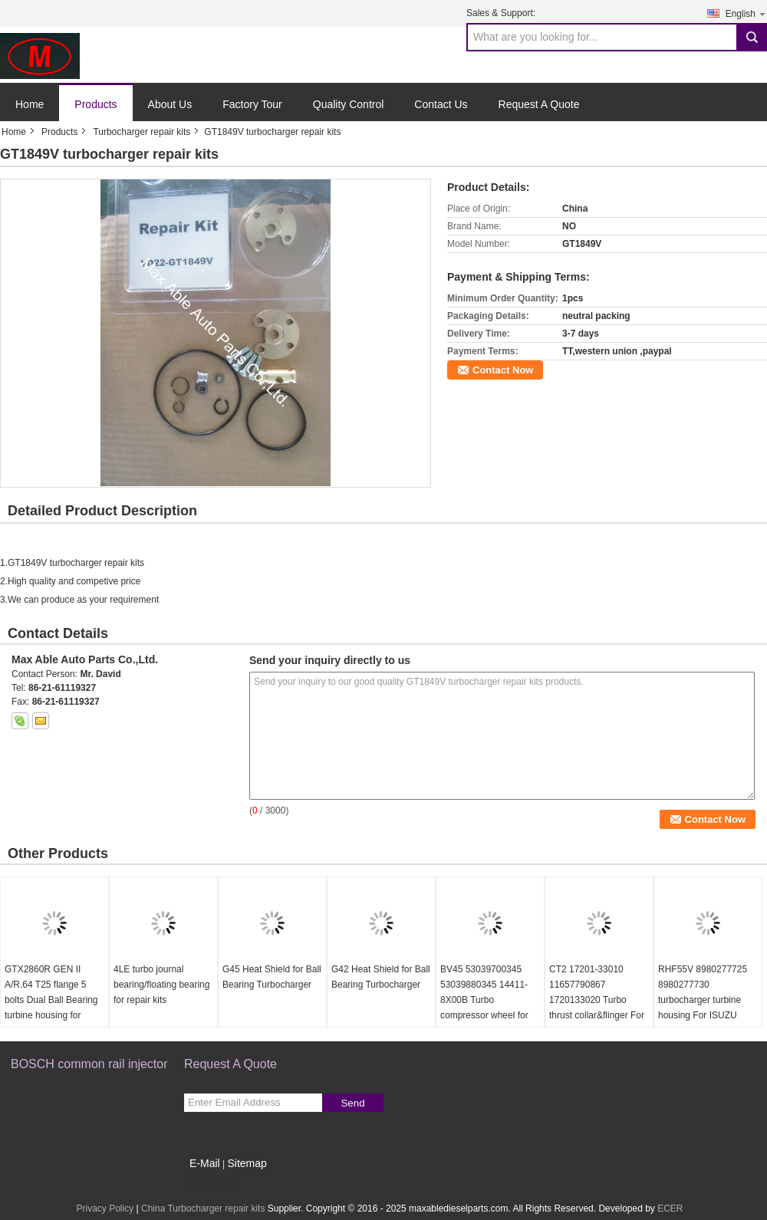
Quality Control (348, 104)
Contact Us (440, 104)
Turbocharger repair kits (141, 132)
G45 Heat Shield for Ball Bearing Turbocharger (271, 977)
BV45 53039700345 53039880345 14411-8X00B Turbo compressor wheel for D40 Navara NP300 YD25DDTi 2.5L (484, 1007)
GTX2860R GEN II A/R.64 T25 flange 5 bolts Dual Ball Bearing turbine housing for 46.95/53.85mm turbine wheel (52, 1007)
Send (352, 1103)
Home (29, 104)
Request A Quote (539, 104)
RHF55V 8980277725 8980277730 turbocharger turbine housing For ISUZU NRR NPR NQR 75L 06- (707, 1000)
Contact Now (502, 370)
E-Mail (204, 1163)
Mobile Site (211, 1182)
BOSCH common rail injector (89, 1063)
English (746, 13)
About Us (170, 104)
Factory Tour (252, 104)
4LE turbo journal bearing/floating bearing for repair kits (161, 984)
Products (95, 104)
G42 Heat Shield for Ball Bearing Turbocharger (380, 977)
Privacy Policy (104, 1208)
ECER (670, 1208)
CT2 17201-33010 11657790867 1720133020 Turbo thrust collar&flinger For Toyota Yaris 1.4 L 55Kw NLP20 (598, 1007)
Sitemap (246, 1163)
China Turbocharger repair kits (203, 1208)
